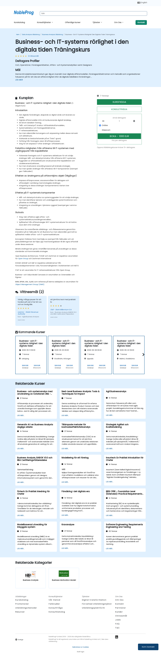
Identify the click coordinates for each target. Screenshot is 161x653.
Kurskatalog (19, 22)
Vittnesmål (121, 615)
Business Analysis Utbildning (52, 34)
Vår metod (54, 600)
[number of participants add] (134, 121)
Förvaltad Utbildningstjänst (97, 604)
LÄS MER (19, 79)
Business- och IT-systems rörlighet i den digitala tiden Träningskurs (90, 34)
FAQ (117, 623)
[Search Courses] (93, 13)
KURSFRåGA (119, 102)
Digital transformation (94, 600)
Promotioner (22, 604)
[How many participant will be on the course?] (119, 121)
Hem (18, 34)
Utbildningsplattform (93, 608)
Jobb (118, 619)
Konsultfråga (56, 608)
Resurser (20, 611)
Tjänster (97, 22)
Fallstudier (54, 604)
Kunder (119, 611)
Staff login (80, 652)
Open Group (23, 258)
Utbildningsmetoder (26, 608)
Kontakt (141, 22)
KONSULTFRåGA (119, 109)
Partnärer (120, 608)
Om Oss (118, 22)
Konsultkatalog (57, 611)
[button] (142, 354)
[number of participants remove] (104, 121)
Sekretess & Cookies (80, 647)
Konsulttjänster (44, 22)
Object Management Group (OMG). (30, 284)
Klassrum (106, 130)
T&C (117, 627)
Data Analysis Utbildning (31, 34)
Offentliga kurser (72, 22)
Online (105, 125)
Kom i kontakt (148, 647)
